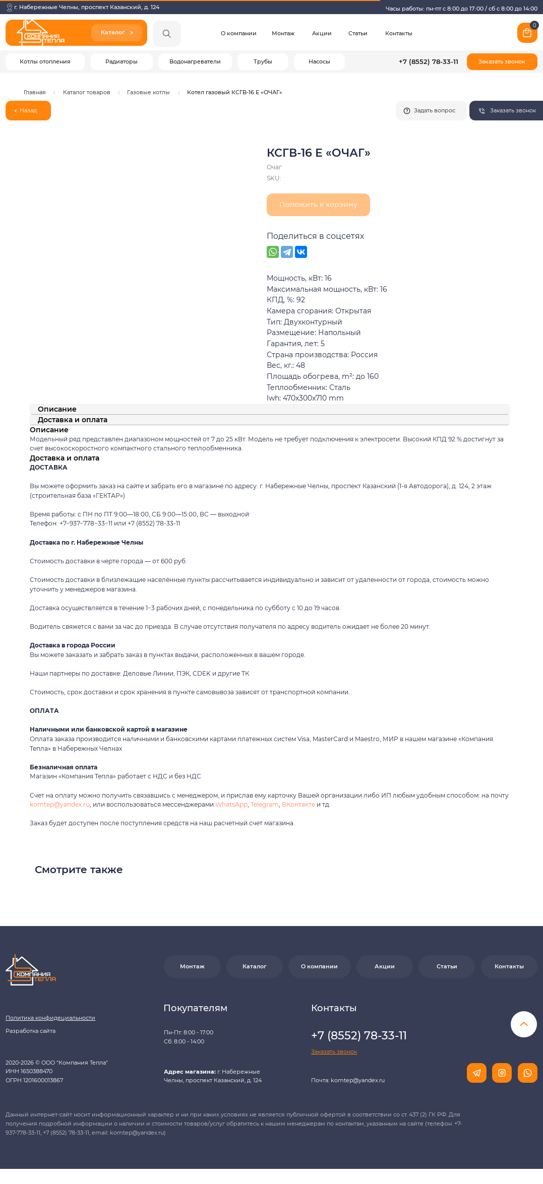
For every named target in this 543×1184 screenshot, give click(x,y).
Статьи (358, 33)
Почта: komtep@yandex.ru (348, 1080)
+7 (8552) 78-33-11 (428, 61)
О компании (239, 33)
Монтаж (283, 33)
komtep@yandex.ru (60, 804)
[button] (502, 62)
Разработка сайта (30, 1030)
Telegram (265, 804)
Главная (35, 92)
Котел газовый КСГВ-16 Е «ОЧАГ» (234, 92)
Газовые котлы (148, 92)
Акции (322, 33)
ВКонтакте (299, 804)
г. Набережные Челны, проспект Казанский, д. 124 (86, 7)
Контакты (398, 33)
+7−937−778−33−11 (85, 523)
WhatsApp (231, 804)
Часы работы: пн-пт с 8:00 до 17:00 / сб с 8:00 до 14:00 (461, 8)
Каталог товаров (86, 92)
